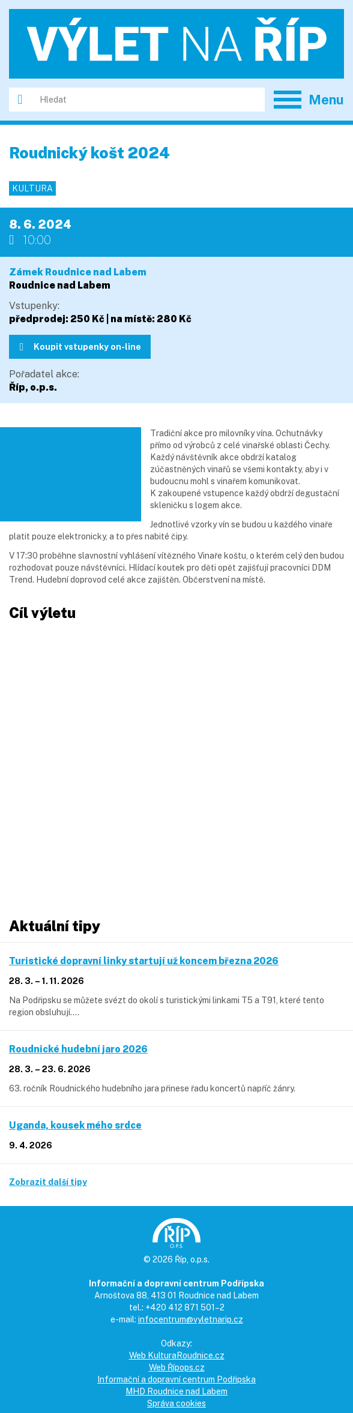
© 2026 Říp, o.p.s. (176, 1259)
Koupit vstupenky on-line (80, 346)
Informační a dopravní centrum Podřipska (176, 1379)
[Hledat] (148, 100)
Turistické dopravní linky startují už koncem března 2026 (144, 961)
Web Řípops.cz (177, 1367)
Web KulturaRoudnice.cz (177, 1355)
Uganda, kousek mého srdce (75, 1125)
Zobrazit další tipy (48, 1182)
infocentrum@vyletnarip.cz (190, 1319)
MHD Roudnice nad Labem (176, 1391)
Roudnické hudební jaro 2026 (78, 1049)
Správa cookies (176, 1403)
